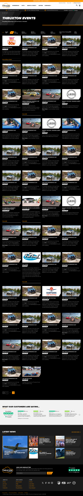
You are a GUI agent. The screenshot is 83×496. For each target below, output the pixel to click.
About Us (5, 479)
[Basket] (80, 5)
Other (30, 479)
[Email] (31, 473)
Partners (31, 481)
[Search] (77, 5)
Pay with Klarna (19, 487)
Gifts (23, 5)
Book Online (45, 109)
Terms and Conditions (13, 492)
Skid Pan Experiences (33, 32)
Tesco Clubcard (32, 487)
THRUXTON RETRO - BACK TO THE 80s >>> (41, 0)
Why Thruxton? (19, 481)
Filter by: (5, 32)
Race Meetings (16, 32)
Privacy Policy (4, 492)
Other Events (75, 32)
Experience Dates (62, 2)
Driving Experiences (24, 32)
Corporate (48, 5)
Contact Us (5, 487)
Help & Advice (19, 479)
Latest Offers (31, 485)
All (11, 32)
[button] (13, 392)
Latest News (31, 483)
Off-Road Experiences (43, 32)
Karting (41, 5)
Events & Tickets (32, 5)
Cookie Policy (20, 492)
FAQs (17, 483)
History (4, 481)
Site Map (26, 492)
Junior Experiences (53, 32)
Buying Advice (19, 485)
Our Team (5, 483)
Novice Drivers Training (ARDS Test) (65, 32)
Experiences (16, 5)
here (46, 52)
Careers (4, 485)
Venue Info (69, 2)
